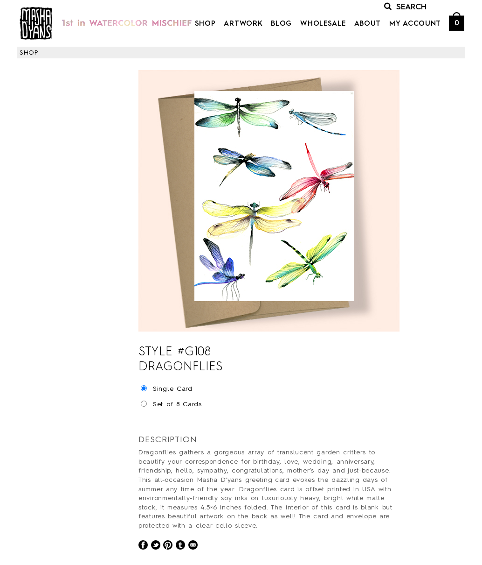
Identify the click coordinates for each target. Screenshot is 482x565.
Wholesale (322, 24)
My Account (415, 24)
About (367, 24)
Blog (281, 24)
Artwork (243, 24)
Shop (205, 24)
